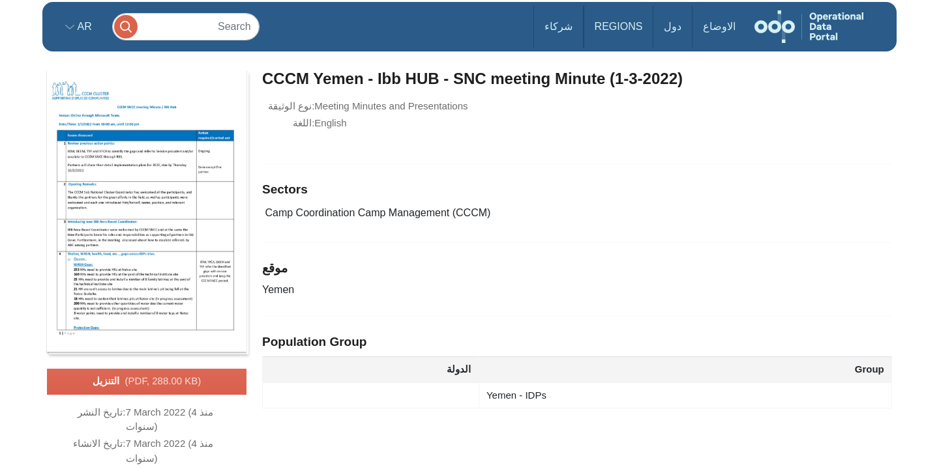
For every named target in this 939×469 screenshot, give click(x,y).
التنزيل (147, 382)
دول (672, 26)
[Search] (186, 26)
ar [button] (83, 26)
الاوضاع (719, 26)
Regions (619, 26)
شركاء (558, 26)
